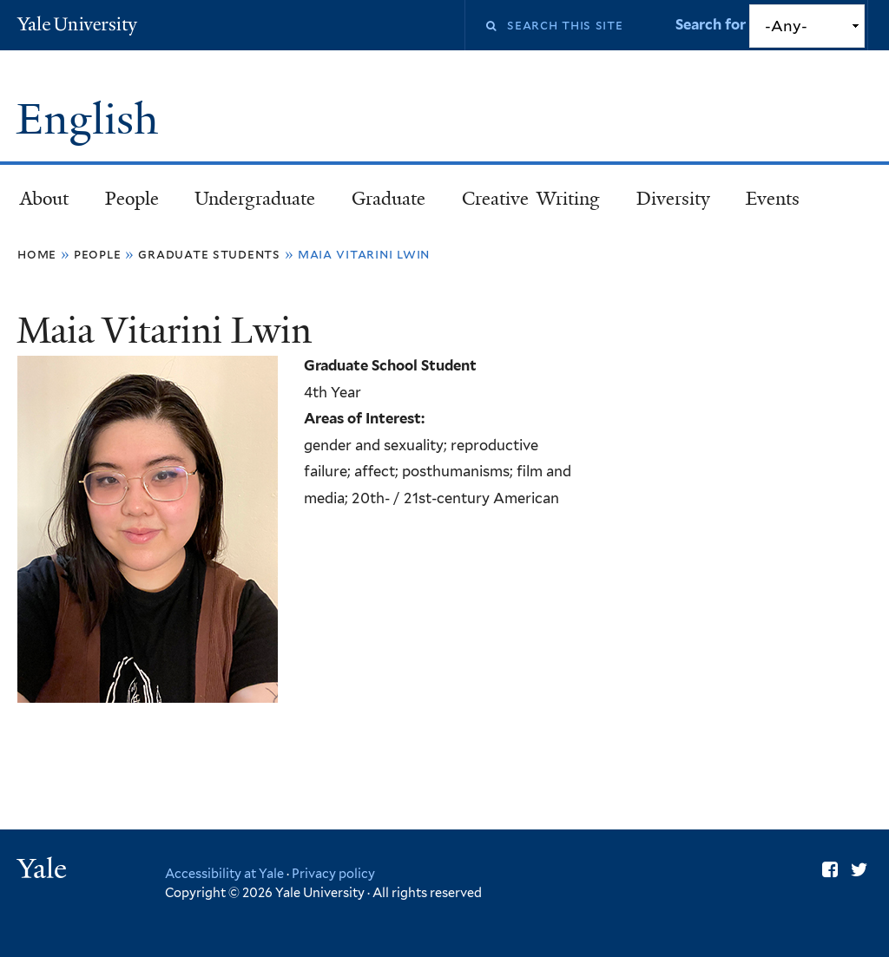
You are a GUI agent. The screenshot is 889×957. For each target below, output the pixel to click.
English (92, 119)
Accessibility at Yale (224, 873)
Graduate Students (209, 254)
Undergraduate (254, 199)
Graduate (388, 199)
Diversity (673, 199)
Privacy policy (333, 873)
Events (773, 199)
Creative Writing (531, 199)
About (44, 199)
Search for (712, 24)
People (132, 199)
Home (36, 254)
